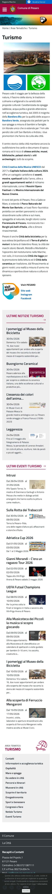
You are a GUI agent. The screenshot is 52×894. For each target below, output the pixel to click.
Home (5, 28)
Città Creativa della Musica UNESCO (21, 167)
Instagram (26, 294)
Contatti (10, 758)
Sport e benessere (15, 802)
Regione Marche (9, 1)
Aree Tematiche (19, 28)
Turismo (33, 28)
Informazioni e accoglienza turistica (24, 763)
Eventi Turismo (13, 816)
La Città (6, 843)
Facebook (26, 298)
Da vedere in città (15, 778)
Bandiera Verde (10, 120)
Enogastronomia (14, 797)
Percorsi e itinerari (15, 783)
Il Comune (8, 836)
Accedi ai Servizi (36, 1)
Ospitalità (11, 768)
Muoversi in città (14, 787)
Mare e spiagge (13, 773)
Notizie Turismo (14, 812)
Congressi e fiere (14, 807)
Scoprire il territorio (16, 792)
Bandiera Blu (15, 116)
